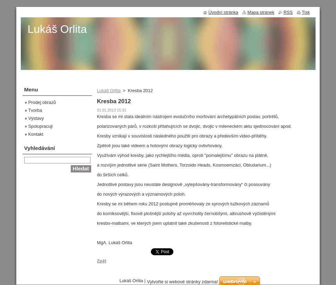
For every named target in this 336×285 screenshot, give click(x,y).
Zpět (101, 261)
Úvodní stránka (223, 12)
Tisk (306, 12)
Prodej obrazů (42, 102)
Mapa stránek (261, 12)
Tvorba (35, 110)
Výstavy (36, 118)
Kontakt (35, 134)
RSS (288, 12)
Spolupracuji (40, 126)
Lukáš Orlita (109, 90)
